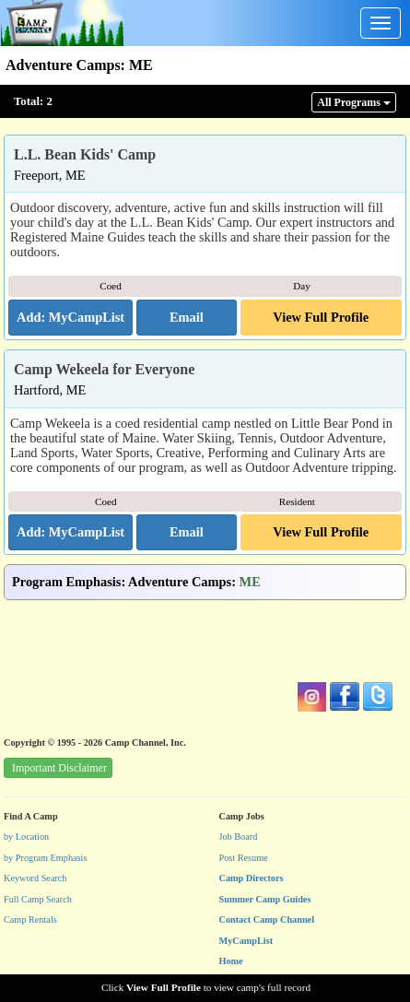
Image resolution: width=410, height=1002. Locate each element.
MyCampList (246, 941)
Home (231, 961)
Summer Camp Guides (265, 899)
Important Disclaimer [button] (59, 767)
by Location (26, 836)
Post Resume (243, 858)
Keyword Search (35, 878)
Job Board (238, 836)
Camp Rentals (30, 919)
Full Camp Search (38, 899)
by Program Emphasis (45, 858)
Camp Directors (251, 878)
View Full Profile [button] (321, 317)
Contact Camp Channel (267, 919)
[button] (186, 318)
